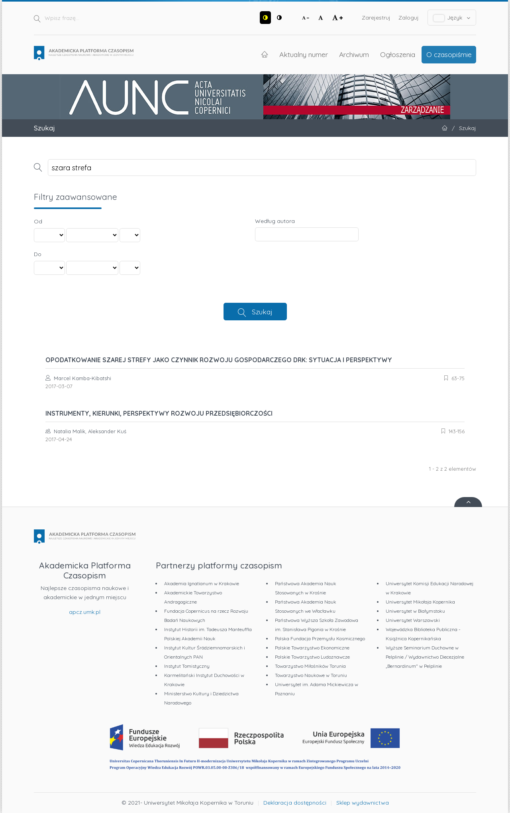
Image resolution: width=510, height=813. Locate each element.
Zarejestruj (376, 17)
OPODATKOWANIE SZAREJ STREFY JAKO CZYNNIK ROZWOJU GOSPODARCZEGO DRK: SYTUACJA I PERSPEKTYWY (218, 360)
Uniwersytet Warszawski (413, 620)
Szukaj (262, 311)
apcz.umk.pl (84, 612)
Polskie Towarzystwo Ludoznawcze (312, 657)
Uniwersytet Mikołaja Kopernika (420, 602)
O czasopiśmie (449, 54)
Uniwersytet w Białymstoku (415, 611)
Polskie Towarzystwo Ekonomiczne (312, 648)
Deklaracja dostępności (294, 802)
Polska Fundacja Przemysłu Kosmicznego (320, 638)
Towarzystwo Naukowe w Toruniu (311, 675)
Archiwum (354, 54)
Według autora (275, 221)
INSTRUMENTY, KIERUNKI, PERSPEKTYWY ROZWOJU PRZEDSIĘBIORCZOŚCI (159, 413)
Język (452, 18)
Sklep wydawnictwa (362, 802)
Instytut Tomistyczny (187, 666)
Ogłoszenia (397, 54)
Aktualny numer (303, 54)
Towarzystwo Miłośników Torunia (310, 666)
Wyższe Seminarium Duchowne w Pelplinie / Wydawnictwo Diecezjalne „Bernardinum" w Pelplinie (425, 657)
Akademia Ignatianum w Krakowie (201, 583)
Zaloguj (408, 17)
